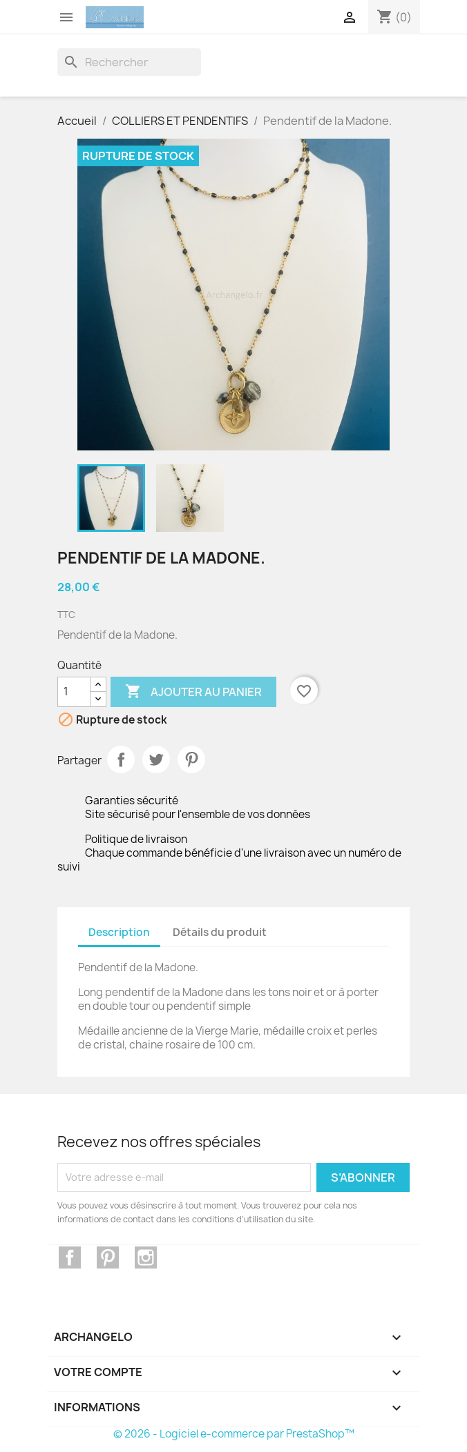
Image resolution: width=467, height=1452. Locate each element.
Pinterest (191, 759)
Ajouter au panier (193, 692)
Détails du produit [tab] (220, 932)
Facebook (70, 1257)
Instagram (146, 1257)
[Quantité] (73, 692)
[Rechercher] (129, 62)
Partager (121, 759)
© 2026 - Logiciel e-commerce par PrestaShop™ (233, 1433)
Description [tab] (119, 932)
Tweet (156, 759)
